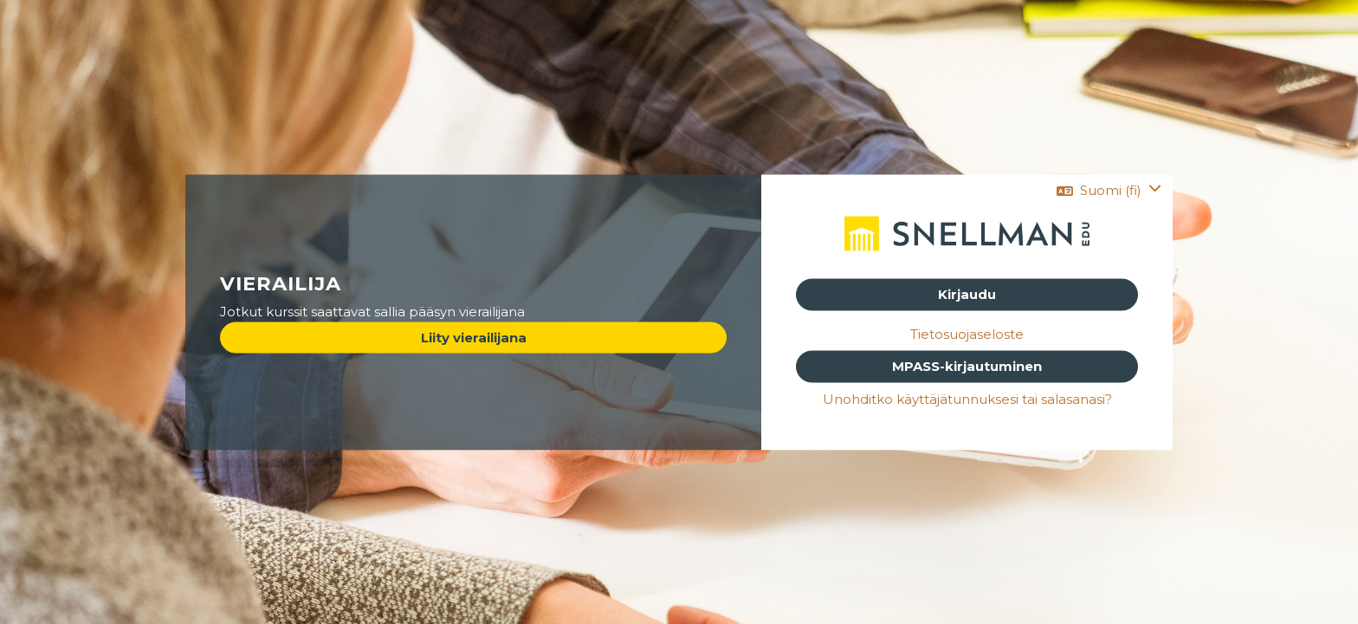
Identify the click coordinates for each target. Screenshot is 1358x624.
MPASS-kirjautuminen (967, 366)
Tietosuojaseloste (967, 333)
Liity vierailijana (474, 336)
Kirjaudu (967, 294)
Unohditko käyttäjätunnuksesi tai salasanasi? (967, 398)
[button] (1109, 191)
